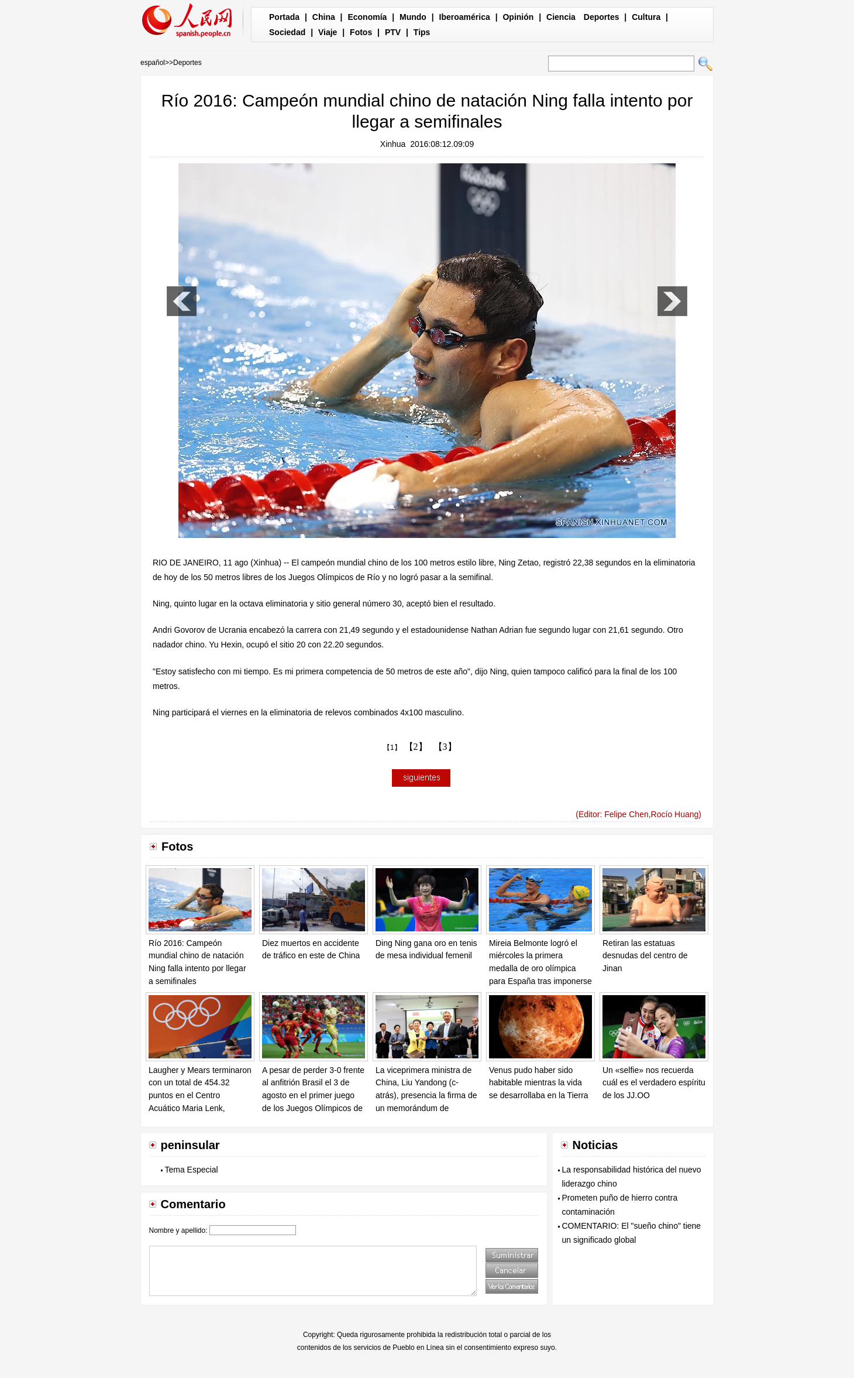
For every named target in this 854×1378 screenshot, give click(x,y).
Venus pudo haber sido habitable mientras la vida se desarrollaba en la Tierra (538, 1082)
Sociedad (287, 32)
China (323, 17)
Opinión (517, 17)
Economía (367, 17)
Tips (422, 32)
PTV (393, 32)
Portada (284, 17)
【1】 (392, 747)
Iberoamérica (464, 17)
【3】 (445, 747)
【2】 (416, 747)
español (152, 63)
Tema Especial (191, 1169)
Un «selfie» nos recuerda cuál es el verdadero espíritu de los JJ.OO (653, 1082)
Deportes (601, 17)
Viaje (327, 32)
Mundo (413, 17)
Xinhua (393, 144)
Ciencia (561, 17)
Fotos (361, 32)
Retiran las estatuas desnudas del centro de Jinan (645, 955)
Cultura (646, 17)
